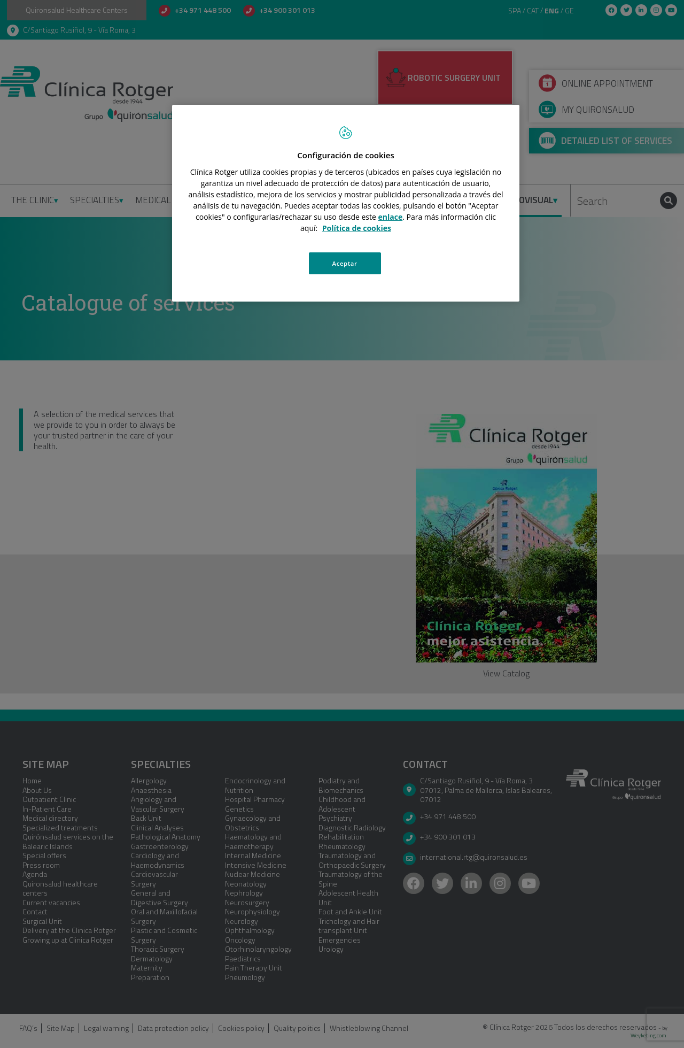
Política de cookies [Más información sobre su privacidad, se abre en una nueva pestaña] (356, 228)
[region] (345, 203)
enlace (390, 217)
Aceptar (344, 263)
